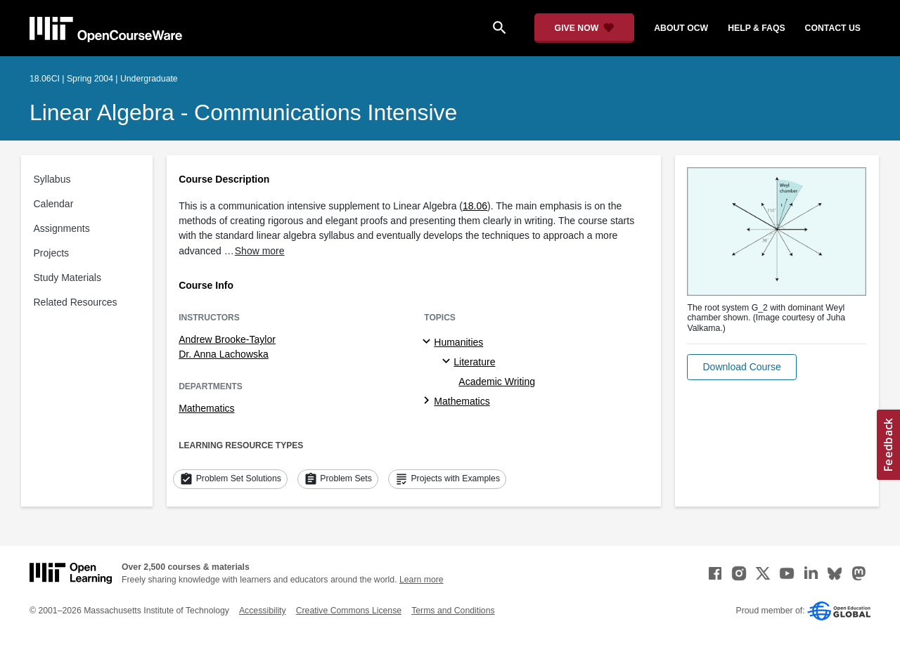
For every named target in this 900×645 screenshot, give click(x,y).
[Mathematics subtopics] (428, 401)
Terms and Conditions (452, 610)
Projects (52, 253)
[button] (741, 367)
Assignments (62, 228)
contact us (833, 28)
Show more (260, 250)
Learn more (421, 580)
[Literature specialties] (448, 362)
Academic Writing (496, 381)
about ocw (681, 28)
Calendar (54, 203)
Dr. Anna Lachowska (224, 354)
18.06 (475, 205)
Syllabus (52, 179)
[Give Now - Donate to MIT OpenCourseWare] (584, 28)
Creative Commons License (348, 610)
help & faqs (756, 28)
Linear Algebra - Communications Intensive (243, 112)
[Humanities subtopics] (428, 342)
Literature (474, 361)
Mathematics (206, 408)
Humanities (458, 342)
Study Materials (67, 277)
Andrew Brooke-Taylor (227, 339)
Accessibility (262, 610)
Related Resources (75, 302)
